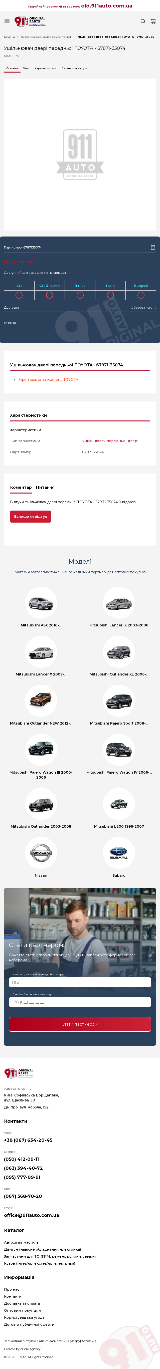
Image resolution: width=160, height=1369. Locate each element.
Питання (45, 487)
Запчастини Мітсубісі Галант (26, 1341)
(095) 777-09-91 (22, 1177)
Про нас (11, 1289)
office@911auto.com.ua (31, 1215)
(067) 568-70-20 (23, 1196)
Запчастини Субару (64, 1341)
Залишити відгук (30, 516)
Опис (26, 68)
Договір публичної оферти (29, 1324)
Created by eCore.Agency (22, 1349)
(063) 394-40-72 (23, 1168)
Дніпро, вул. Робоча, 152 (26, 1107)
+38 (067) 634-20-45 (28, 1140)
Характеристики (46, 68)
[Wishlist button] (153, 248)
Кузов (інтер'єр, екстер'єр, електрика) (46, 37)
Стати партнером (80, 1024)
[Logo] (30, 21)
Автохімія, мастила (21, 1242)
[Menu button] (7, 21)
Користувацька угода (24, 1317)
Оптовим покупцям (22, 1310)
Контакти (13, 1296)
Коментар (21, 487)
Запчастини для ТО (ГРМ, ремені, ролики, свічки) (50, 1256)
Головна (9, 37)
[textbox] (141, 308)
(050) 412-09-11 (21, 1159)
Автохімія (89, 1341)
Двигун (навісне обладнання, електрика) (42, 1249)
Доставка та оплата (22, 1303)
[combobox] (143, 308)
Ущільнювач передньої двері (110, 441)
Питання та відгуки (75, 68)
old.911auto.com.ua (106, 6)
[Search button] (143, 21)
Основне (12, 68)
